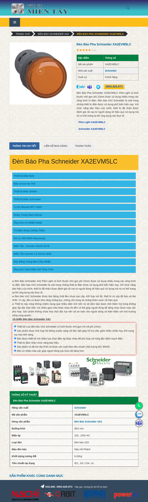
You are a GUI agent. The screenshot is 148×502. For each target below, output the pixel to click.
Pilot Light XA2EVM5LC (91, 122)
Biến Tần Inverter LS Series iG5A (33, 253)
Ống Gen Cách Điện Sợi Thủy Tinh (33, 269)
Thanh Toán (83, 146)
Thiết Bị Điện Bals (24, 175)
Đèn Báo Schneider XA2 (53, 34)
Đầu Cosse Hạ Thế (24, 183)
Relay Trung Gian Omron (28, 214)
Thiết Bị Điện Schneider (27, 199)
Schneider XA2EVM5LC (91, 129)
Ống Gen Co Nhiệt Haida (28, 222)
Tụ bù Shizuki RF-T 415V (28, 207)
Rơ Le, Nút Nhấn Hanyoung (29, 238)
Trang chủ (23, 34)
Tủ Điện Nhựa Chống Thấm (29, 230)
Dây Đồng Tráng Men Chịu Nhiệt (32, 261)
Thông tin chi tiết (24, 146)
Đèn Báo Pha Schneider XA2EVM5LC (100, 34)
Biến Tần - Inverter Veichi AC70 (31, 246)
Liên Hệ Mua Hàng (55, 146)
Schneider (111, 70)
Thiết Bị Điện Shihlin (25, 191)
